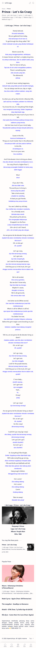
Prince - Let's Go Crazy (9, 545)
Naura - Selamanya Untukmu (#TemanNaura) (12, 587)
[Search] (33, 2)
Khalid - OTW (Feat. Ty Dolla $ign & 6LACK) (17, 609)
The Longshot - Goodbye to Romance (15, 604)
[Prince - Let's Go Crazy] (30, 547)
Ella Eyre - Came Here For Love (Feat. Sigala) (18, 615)
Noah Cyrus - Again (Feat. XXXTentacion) (16, 599)
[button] (29, 2)
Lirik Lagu (8, 3)
